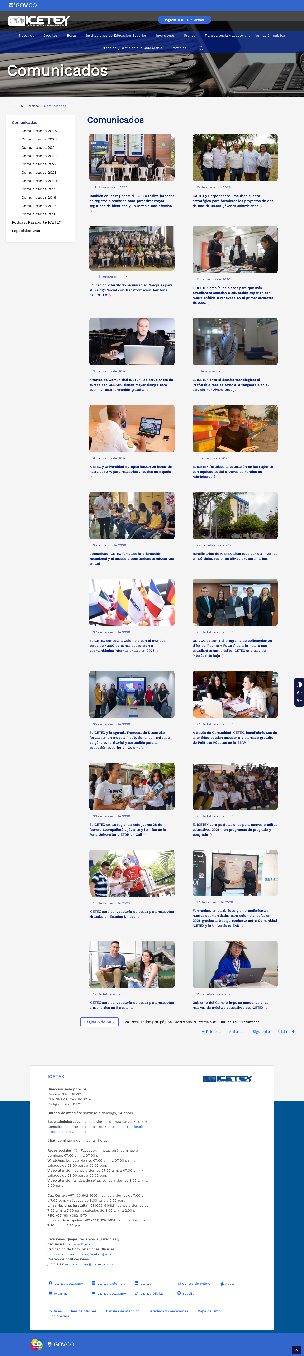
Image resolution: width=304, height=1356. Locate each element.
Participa (179, 48)
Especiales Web (26, 230)
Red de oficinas (83, 1311)
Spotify (185, 1293)
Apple (226, 1283)
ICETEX (142, 1283)
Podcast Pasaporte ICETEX (36, 222)
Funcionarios (58, 1316)
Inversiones (165, 35)
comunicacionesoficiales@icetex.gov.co (80, 1254)
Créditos (50, 35)
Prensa (189, 35)
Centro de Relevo (193, 1283)
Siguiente (261, 1031)
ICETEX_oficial (148, 1293)
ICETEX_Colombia (107, 1283)
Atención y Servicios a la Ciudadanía (132, 48)
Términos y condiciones (168, 1311)
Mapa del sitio (209, 1311)
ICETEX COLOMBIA (65, 1283)
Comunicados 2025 (39, 139)
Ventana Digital (78, 1244)
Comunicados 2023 (39, 156)
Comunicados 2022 (39, 164)
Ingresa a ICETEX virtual (184, 20)
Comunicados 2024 (39, 147)
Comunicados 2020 (39, 180)
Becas (71, 35)
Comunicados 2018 (38, 197)
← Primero (211, 1031)
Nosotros (26, 35)
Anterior (236, 1031)
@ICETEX (58, 1293)
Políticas (55, 1311)
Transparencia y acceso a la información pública (245, 35)
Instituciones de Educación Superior (116, 35)
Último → (286, 1031)
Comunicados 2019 (38, 189)
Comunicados (24, 122)
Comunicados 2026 (39, 131)
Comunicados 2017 (38, 205)
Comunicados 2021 (38, 172)
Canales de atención (123, 1311)
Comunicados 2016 (38, 214)
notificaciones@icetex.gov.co (89, 1264)
